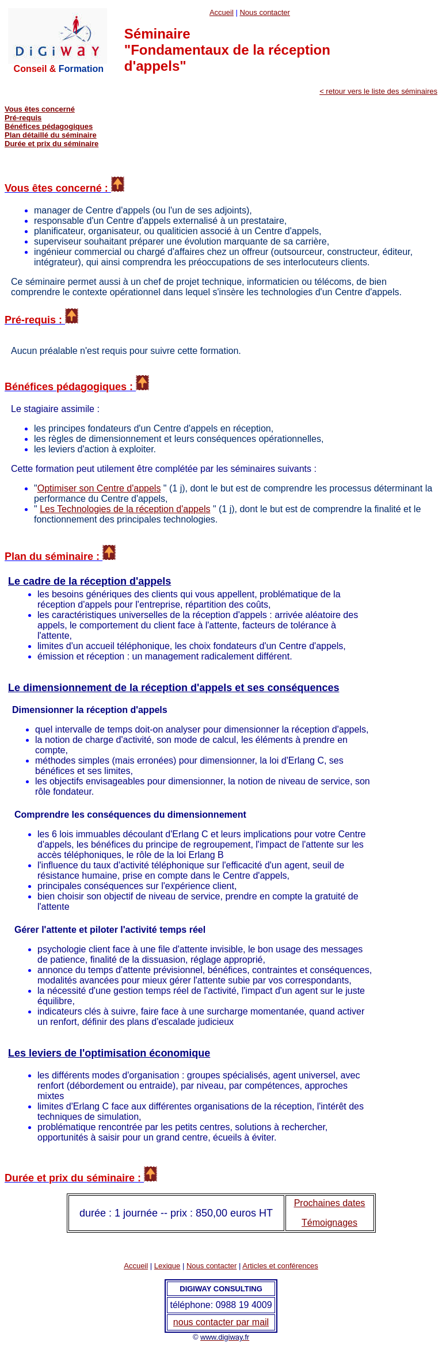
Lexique (167, 1265)
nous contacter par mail (221, 1322)
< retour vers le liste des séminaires (378, 91)
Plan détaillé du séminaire (51, 135)
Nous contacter (264, 12)
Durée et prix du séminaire (51, 143)
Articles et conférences (280, 1265)
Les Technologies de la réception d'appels (125, 509)
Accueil (221, 12)
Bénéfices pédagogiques (49, 126)
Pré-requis (23, 117)
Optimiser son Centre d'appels (99, 488)
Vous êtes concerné (40, 109)
